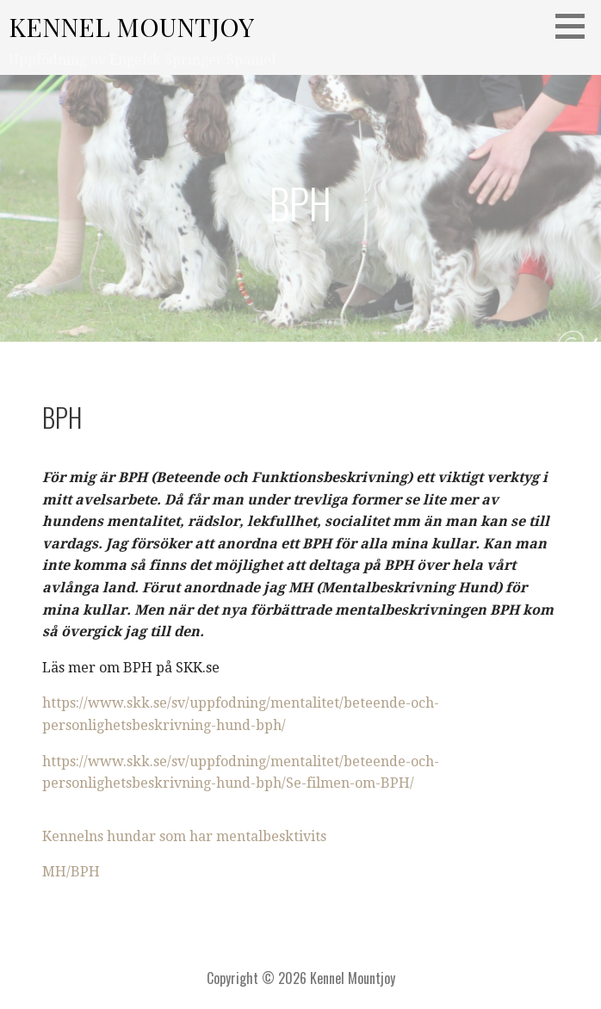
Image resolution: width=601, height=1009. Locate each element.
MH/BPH (71, 872)
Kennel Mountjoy (131, 26)
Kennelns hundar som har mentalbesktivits (184, 836)
